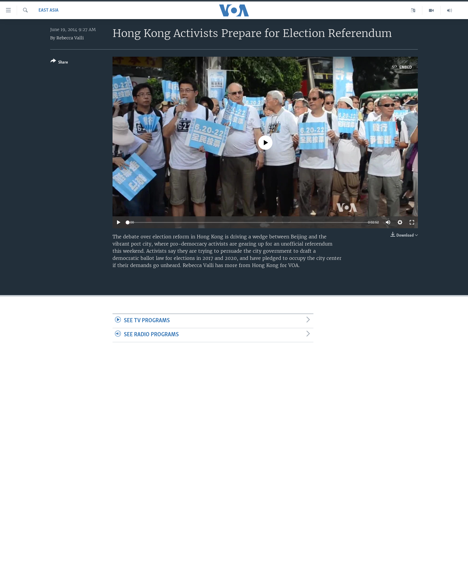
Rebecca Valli (70, 38)
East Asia (49, 10)
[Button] (59, 63)
